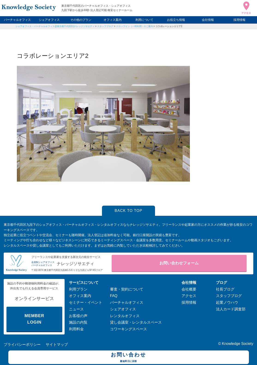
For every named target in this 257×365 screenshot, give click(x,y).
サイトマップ (57, 344)
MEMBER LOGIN (34, 319)
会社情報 (208, 20)
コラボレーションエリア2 (168, 26)
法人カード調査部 (230, 309)
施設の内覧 (78, 322)
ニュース (76, 309)
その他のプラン (80, 20)
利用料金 (76, 329)
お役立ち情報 (176, 20)
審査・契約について (126, 289)
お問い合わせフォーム (179, 263)
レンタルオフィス (125, 316)
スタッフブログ (105, 26)
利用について (144, 20)
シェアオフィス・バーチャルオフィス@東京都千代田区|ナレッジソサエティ (55, 26)
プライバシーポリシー (22, 344)
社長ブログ (225, 289)
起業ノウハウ (227, 302)
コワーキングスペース (128, 329)
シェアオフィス (49, 20)
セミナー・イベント (85, 302)
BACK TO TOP (129, 211)
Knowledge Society (237, 344)
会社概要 (189, 289)
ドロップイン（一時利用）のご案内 (134, 26)
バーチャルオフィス (17, 20)
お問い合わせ (128, 358)
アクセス (189, 296)
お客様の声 (78, 316)
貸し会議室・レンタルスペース (136, 322)
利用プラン (78, 289)
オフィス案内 (113, 20)
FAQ (113, 296)
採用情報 (239, 20)
